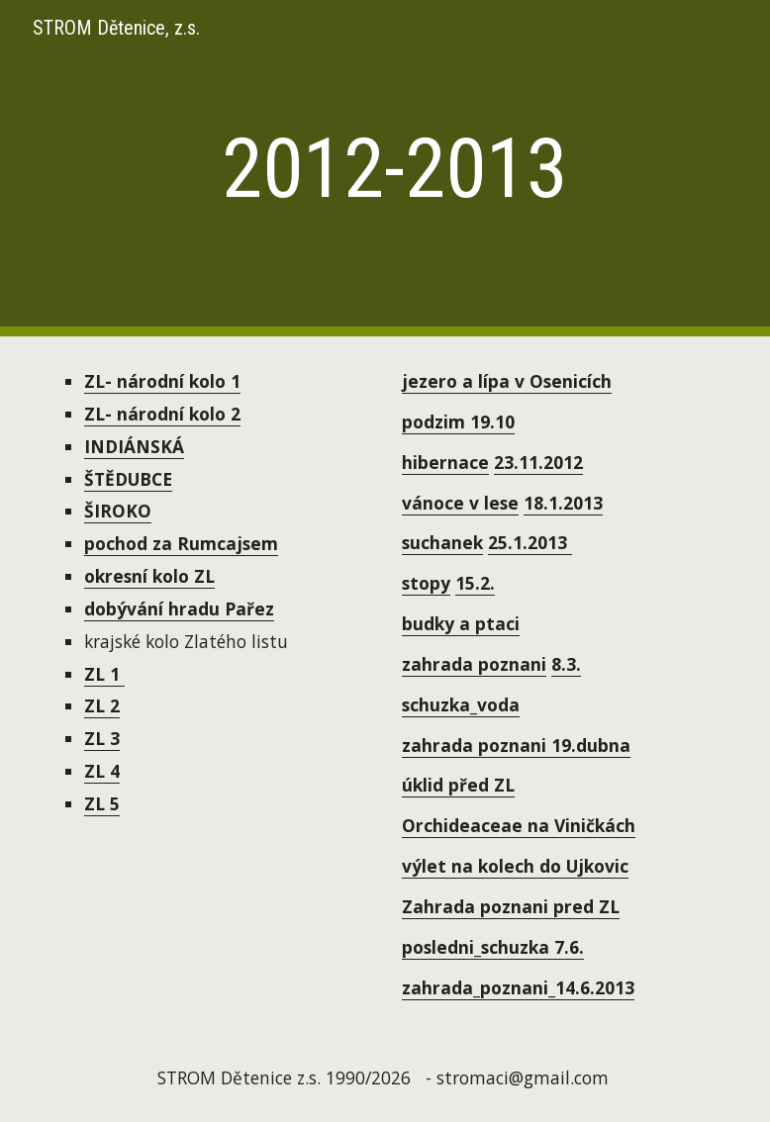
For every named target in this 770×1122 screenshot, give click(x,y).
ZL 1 (104, 674)
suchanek (442, 542)
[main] (385, 169)
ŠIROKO (117, 510)
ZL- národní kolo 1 (162, 381)
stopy (426, 583)
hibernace (445, 462)
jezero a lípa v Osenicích (507, 381)
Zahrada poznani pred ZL (511, 906)
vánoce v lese (460, 502)
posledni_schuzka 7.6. (493, 947)
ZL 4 (102, 771)
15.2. (475, 583)
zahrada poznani (474, 664)
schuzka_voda (461, 704)
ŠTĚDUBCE (128, 479)
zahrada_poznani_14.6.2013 (518, 987)
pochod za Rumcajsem (181, 543)
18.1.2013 (563, 502)
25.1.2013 (530, 542)
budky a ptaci (461, 623)
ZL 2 (102, 705)
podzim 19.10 (458, 421)
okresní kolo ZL (149, 576)
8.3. (566, 664)
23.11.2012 (538, 462)
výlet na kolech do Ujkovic (515, 866)
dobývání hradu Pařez (179, 608)
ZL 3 (102, 738)
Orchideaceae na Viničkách (518, 825)
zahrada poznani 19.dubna (516, 745)
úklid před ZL (458, 784)
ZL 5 (102, 803)
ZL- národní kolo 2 (162, 413)
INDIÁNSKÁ (134, 446)
